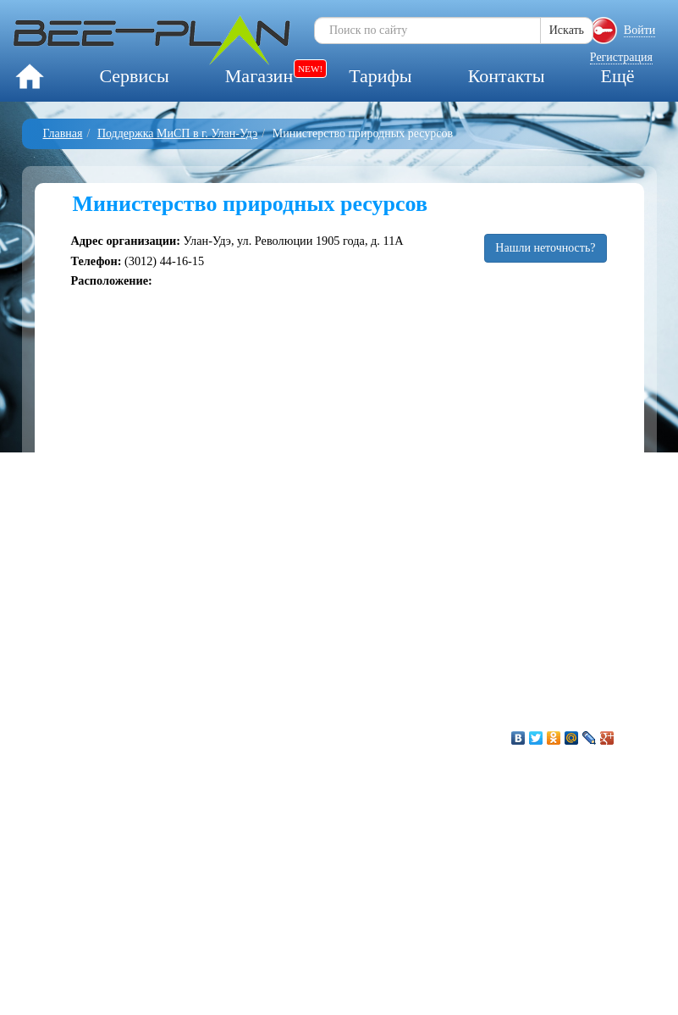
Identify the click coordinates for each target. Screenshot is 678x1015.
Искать (566, 30)
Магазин (259, 75)
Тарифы (380, 75)
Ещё (617, 75)
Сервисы (133, 75)
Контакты (506, 75)
